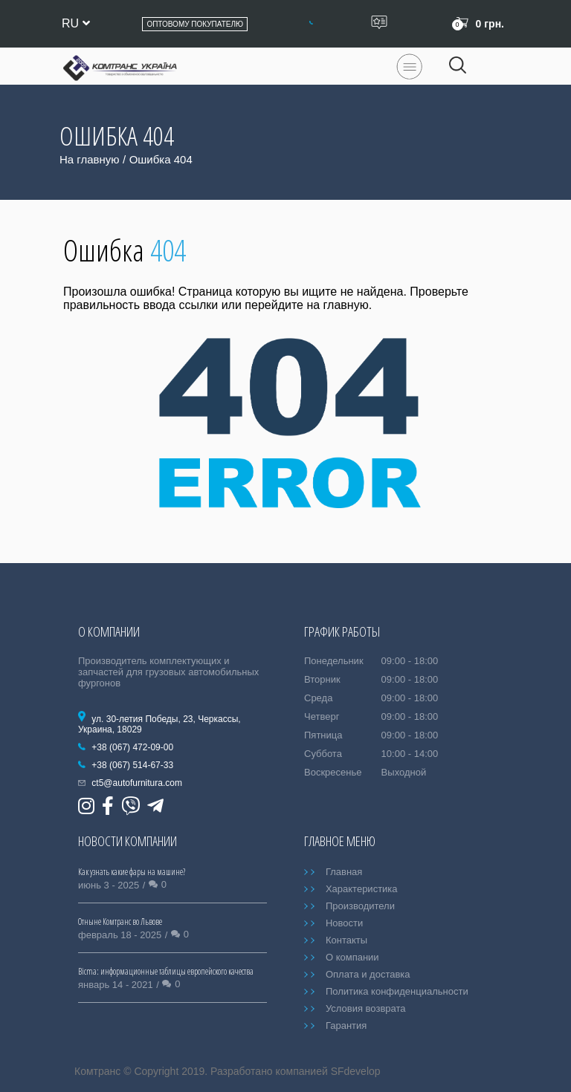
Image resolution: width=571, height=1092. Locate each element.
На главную (89, 159)
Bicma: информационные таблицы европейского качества (166, 971)
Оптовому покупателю (194, 24)
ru (76, 23)
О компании (352, 957)
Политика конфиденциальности (397, 991)
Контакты (346, 940)
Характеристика (362, 888)
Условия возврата (366, 1008)
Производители (360, 905)
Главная (344, 871)
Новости (344, 923)
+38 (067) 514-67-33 (132, 765)
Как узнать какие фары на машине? (131, 871)
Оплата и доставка (368, 974)
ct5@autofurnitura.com (136, 783)
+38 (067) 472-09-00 (132, 747)
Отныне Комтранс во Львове (120, 921)
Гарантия (346, 1025)
